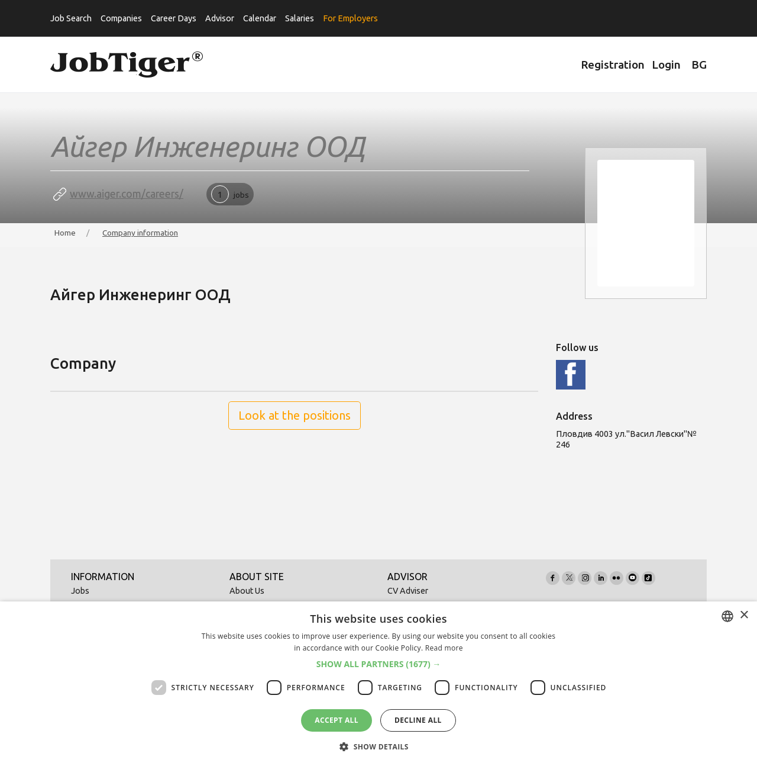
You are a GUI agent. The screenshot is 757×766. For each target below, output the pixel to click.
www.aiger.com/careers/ (126, 193)
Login (666, 64)
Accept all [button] (336, 720)
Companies (121, 18)
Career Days (173, 18)
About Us (246, 591)
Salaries (299, 18)
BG (699, 64)
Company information (140, 232)
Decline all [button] (418, 720)
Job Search (71, 18)
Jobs (80, 591)
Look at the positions (294, 415)
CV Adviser (407, 591)
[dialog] (378, 683)
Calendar (259, 18)
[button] (378, 664)
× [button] (743, 615)
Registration (613, 64)
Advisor (219, 18)
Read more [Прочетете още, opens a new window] (444, 648)
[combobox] (727, 616)
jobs (230, 194)
